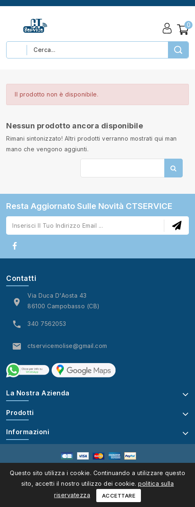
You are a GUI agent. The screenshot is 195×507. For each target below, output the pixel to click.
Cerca (173, 168)
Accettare (119, 495)
